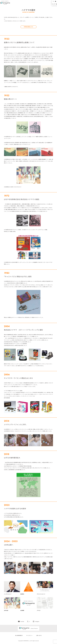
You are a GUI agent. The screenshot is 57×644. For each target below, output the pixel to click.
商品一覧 (12, 4)
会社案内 (37, 4)
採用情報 (45, 4)
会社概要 (28, 610)
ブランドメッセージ (45, 593)
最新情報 (29, 4)
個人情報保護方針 (19, 635)
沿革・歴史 (12, 610)
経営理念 (28, 593)
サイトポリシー (29, 635)
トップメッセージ (12, 593)
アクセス (45, 610)
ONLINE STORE (40, 2)
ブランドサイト (20, 4)
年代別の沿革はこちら (28, 26)
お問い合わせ (53, 4)
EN (44, 1)
